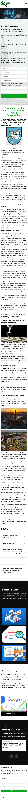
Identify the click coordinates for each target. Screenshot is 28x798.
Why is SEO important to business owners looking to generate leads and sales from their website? (12, 552)
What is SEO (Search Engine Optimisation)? (11, 536)
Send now (14, 96)
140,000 (20, 216)
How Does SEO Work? (9, 543)
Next (16, 756)
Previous (11, 756)
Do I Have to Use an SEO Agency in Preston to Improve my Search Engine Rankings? (12, 570)
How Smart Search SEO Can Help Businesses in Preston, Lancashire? (13, 561)
